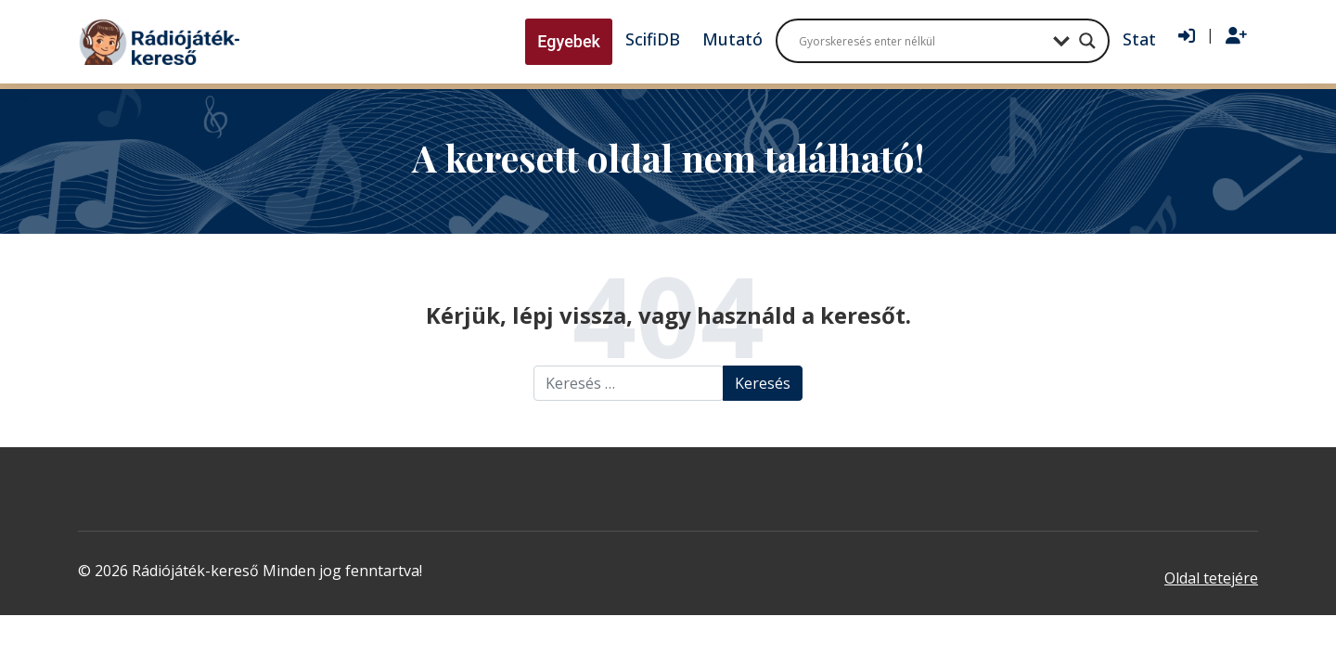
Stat (1139, 39)
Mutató (732, 39)
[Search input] (921, 41)
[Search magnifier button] (1087, 41)
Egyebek (568, 41)
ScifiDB (652, 39)
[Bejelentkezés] (1186, 36)
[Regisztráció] (1236, 36)
